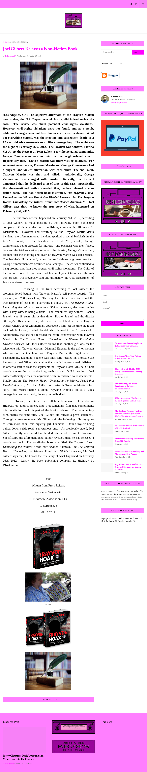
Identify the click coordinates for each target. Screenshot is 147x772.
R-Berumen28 (116, 96)
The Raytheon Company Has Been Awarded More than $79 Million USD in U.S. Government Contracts (129, 413)
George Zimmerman (19, 42)
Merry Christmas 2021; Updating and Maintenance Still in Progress (129, 452)
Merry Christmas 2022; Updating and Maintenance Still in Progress (23, 757)
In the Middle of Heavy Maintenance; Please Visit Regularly (129, 439)
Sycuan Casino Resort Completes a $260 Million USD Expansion (128, 344)
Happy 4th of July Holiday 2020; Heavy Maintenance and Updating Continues (128, 371)
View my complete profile (119, 102)
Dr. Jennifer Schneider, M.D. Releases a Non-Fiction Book (129, 427)
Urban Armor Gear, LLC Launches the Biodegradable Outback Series (128, 399)
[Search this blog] (116, 52)
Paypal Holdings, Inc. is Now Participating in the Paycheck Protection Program (126, 386)
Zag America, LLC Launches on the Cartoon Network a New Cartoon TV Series (129, 467)
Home (5, 42)
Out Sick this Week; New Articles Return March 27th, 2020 (128, 357)
